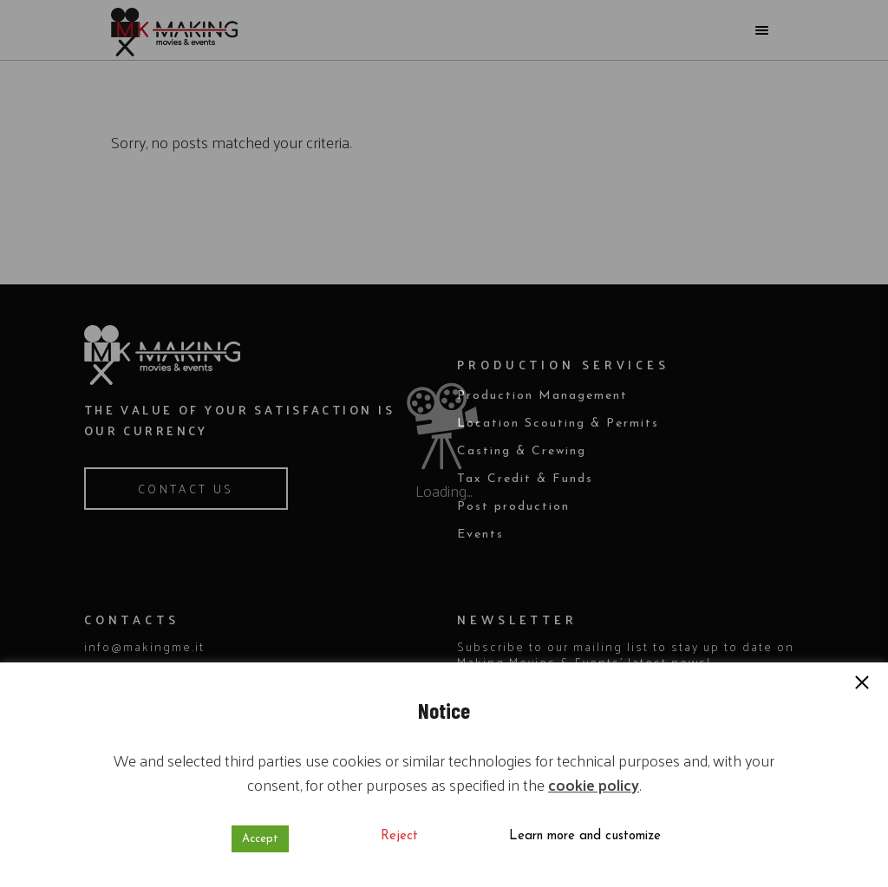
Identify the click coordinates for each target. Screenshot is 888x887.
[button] (862, 684)
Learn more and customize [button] (585, 836)
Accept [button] (260, 839)
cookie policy (593, 784)
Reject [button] (399, 836)
